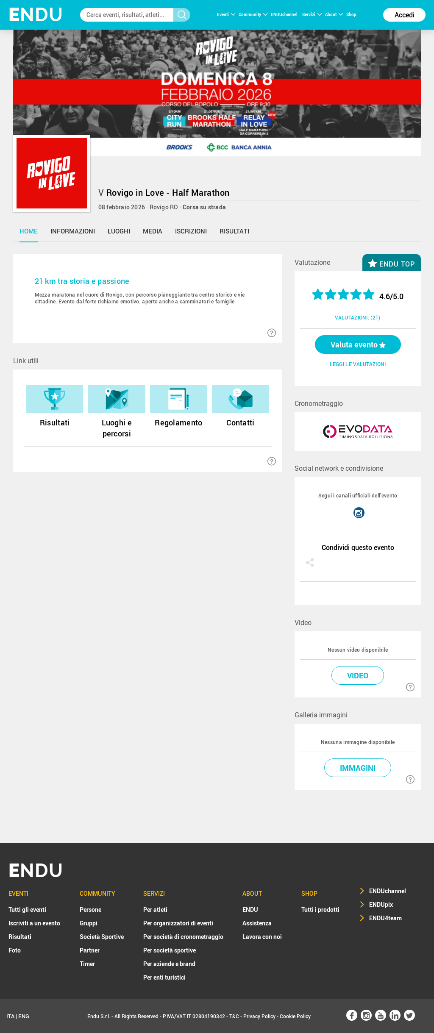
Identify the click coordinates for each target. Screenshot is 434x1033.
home (28, 231)
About (334, 14)
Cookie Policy (295, 1016)
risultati (234, 231)
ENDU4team (385, 918)
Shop (351, 14)
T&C (234, 1016)
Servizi (312, 14)
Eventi (226, 14)
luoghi (119, 231)
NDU (35, 14)
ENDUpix (381, 904)
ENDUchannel (284, 14)
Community (253, 14)
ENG (23, 1016)
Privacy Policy (259, 1016)
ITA (10, 1016)
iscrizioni (191, 231)
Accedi (405, 14)
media (152, 231)
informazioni (72, 231)
